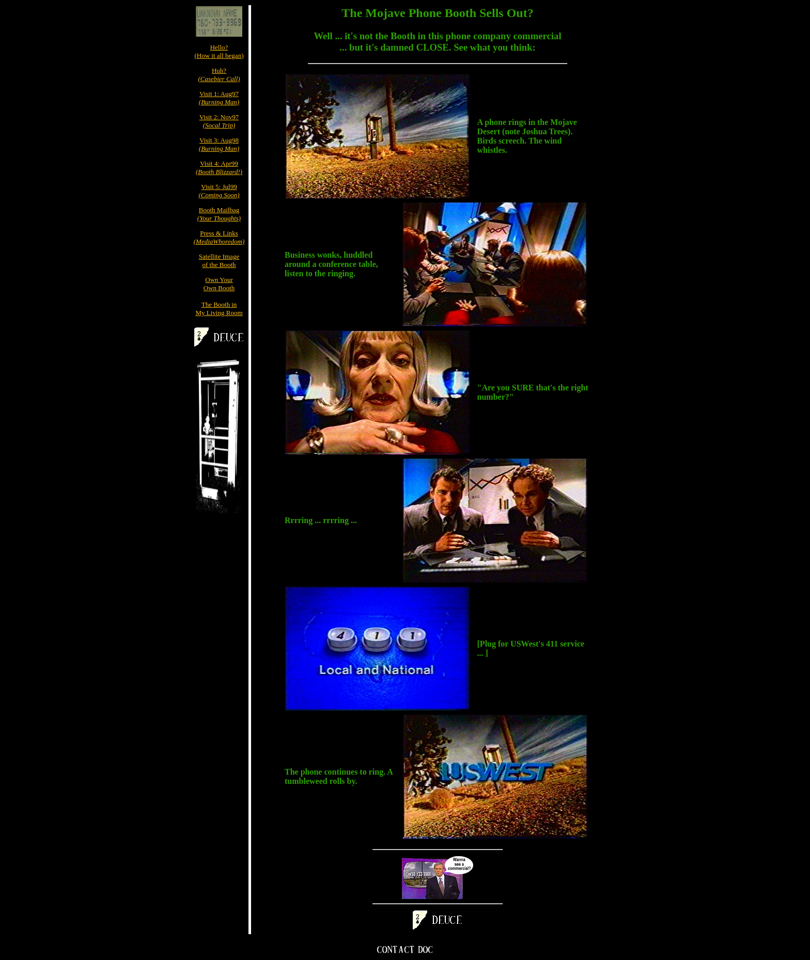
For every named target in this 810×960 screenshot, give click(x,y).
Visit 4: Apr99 (219, 168)
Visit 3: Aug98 (219, 144)
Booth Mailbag (219, 214)
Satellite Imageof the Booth (219, 261)
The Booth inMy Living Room (218, 309)
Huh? (219, 75)
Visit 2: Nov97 (219, 121)
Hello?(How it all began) (219, 51)
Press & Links (219, 237)
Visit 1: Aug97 (219, 98)
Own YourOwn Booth (219, 284)
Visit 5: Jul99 (218, 191)
